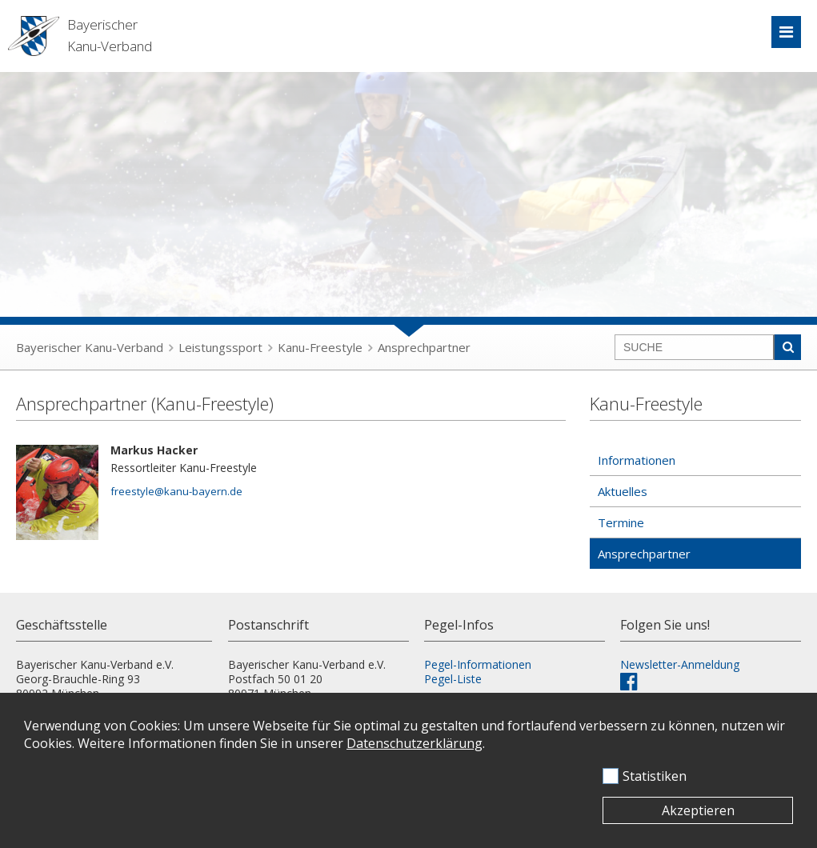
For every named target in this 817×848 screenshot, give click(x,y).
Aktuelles (622, 491)
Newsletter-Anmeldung (679, 664)
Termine (621, 522)
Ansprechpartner (424, 347)
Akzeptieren (698, 810)
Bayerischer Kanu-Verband (89, 347)
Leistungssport (220, 347)
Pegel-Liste (453, 678)
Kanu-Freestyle (320, 347)
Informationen (636, 460)
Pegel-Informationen (477, 664)
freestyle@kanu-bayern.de (176, 491)
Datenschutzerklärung (414, 743)
